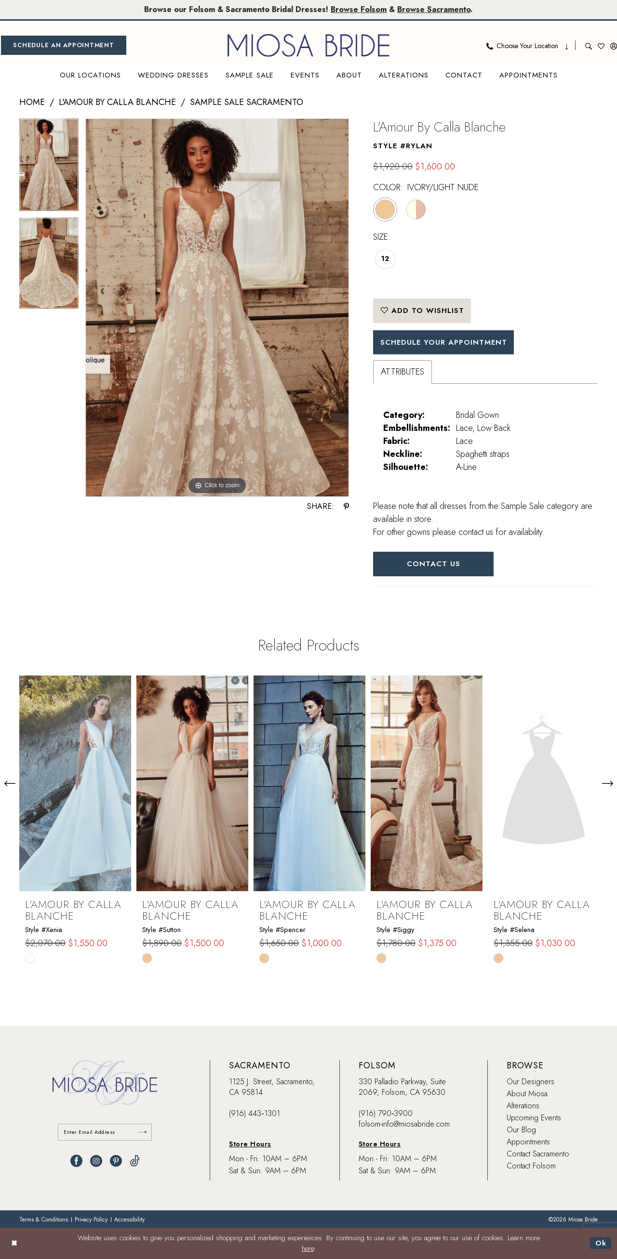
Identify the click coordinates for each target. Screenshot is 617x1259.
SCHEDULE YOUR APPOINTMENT (443, 342)
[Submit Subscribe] (142, 1132)
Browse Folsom (359, 9)
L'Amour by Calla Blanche (117, 102)
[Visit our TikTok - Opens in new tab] (135, 1161)
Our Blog (521, 1129)
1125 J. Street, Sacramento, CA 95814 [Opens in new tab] (272, 1087)
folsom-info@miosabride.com (404, 1123)
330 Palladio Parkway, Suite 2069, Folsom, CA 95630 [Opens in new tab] (402, 1087)
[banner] (308, 45)
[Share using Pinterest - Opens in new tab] (346, 506)
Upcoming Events (534, 1117)
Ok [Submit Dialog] (600, 1243)
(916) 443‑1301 (254, 1113)
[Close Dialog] (14, 1243)
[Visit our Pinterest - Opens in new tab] (116, 1161)
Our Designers (530, 1081)
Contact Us (433, 563)
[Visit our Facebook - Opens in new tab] (76, 1161)
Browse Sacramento (433, 9)
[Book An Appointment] (63, 45)
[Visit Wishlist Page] (601, 45)
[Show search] (588, 45)
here (308, 1249)
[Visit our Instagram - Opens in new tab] (96, 1161)
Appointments (528, 1141)
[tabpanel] (49, 167)
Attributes (402, 371)
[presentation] (75, 783)
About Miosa (527, 1093)
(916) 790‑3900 (386, 1113)
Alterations (523, 1105)
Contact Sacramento (538, 1153)
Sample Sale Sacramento (246, 102)
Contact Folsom (531, 1165)
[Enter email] (105, 1132)
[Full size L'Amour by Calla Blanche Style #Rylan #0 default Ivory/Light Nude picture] (217, 308)
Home (32, 102)
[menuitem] (63, 45)
